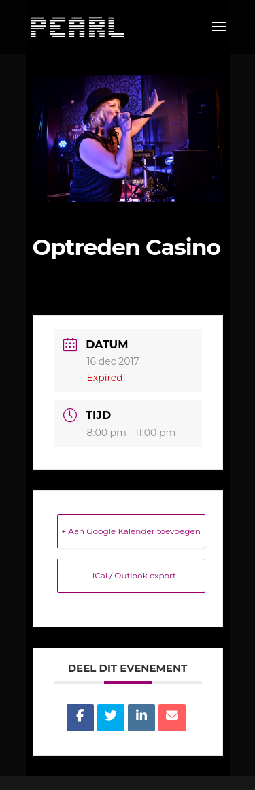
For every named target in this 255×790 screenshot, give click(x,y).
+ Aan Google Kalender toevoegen (131, 531)
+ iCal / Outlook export (131, 575)
